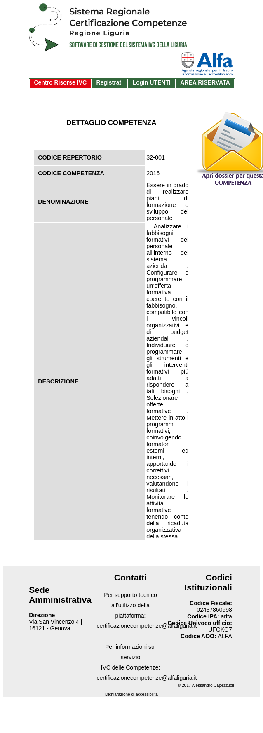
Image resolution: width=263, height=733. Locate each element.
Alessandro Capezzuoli (213, 685)
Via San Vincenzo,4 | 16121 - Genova (55, 625)
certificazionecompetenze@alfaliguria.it (146, 626)
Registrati (109, 82)
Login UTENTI (151, 82)
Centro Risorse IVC (60, 82)
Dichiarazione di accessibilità (131, 694)
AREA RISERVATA (205, 82)
